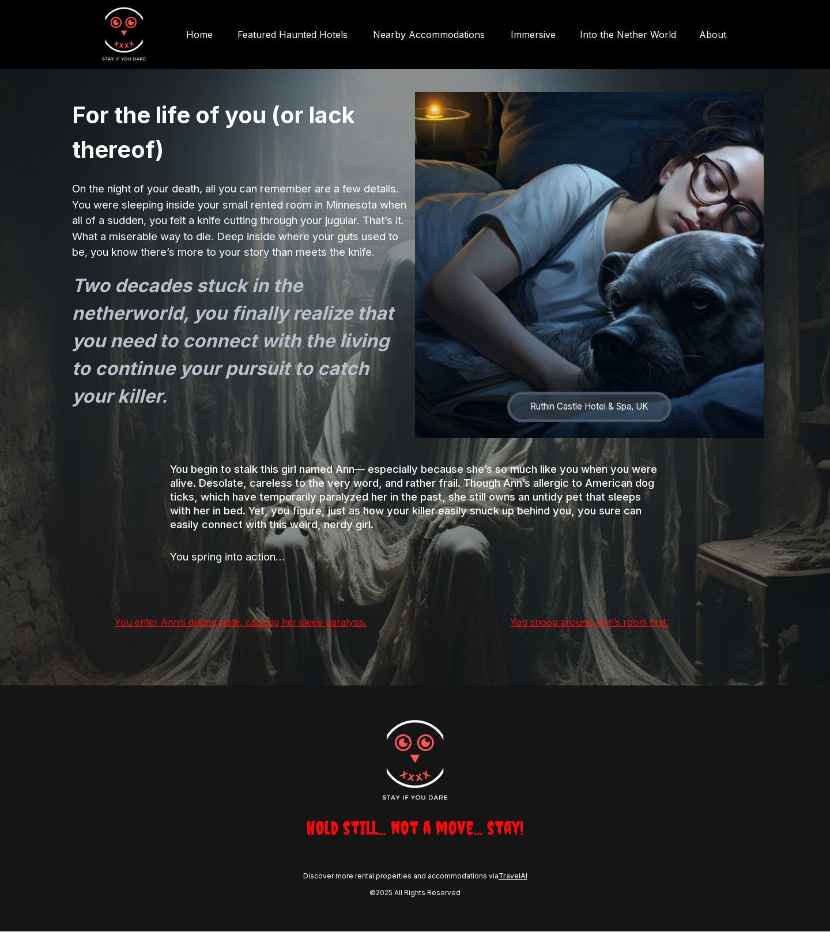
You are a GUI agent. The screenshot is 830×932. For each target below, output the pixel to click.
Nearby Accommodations (433, 34)
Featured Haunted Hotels (299, 34)
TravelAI (512, 877)
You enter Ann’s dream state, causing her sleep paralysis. (241, 622)
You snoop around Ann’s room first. (589, 622)
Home (207, 34)
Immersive (534, 34)
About (712, 34)
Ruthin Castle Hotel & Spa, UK (589, 407)
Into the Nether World (628, 34)
